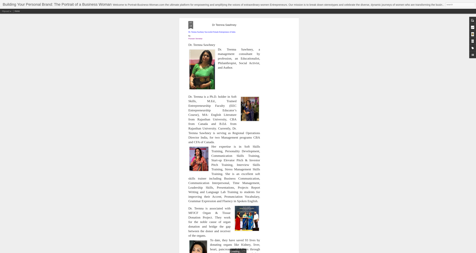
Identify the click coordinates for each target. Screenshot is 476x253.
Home (17, 11)
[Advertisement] (274, 39)
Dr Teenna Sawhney (224, 24)
